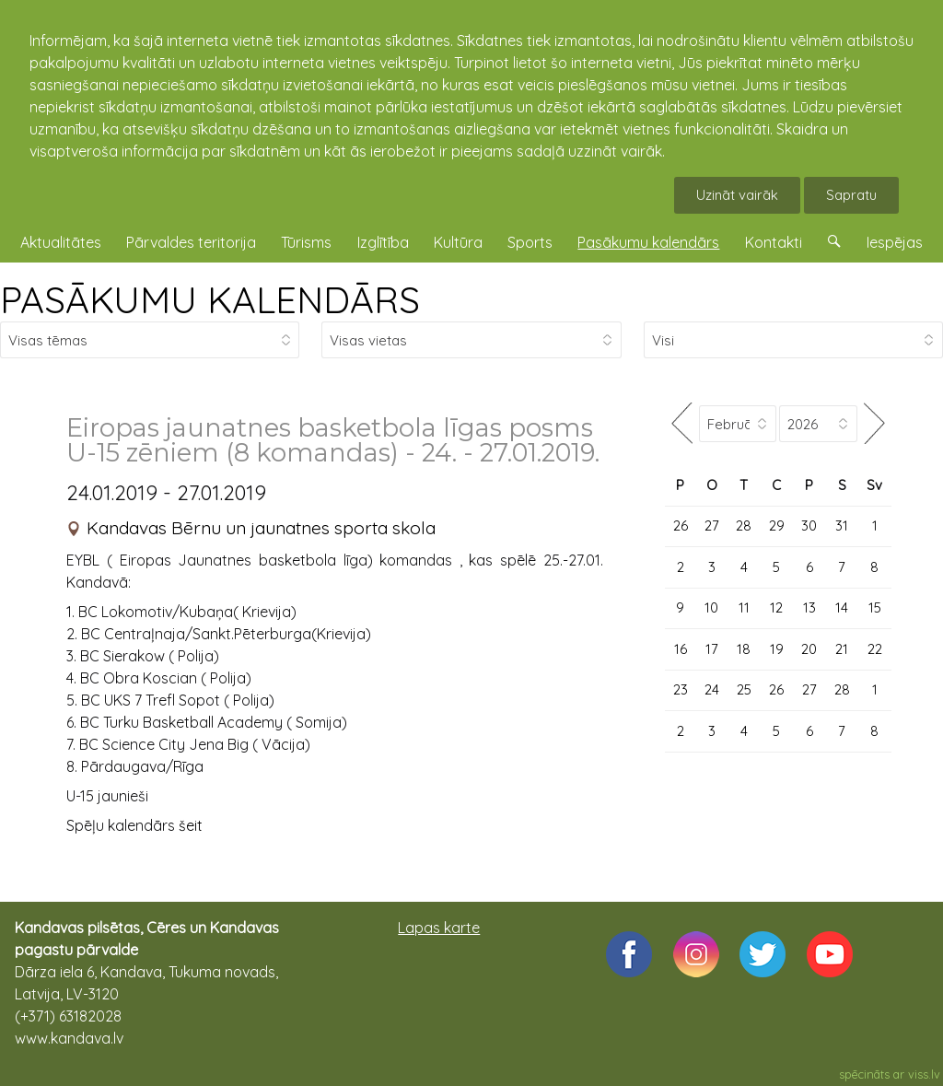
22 (874, 649)
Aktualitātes (60, 242)
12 (776, 607)
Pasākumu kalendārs (648, 242)
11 (744, 607)
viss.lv (924, 1074)
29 (777, 525)
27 (711, 525)
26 (680, 525)
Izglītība (383, 242)
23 (680, 689)
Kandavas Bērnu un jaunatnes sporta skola (261, 528)
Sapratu (851, 195)
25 (744, 689)
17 (711, 649)
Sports (530, 242)
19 (777, 649)
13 (809, 607)
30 (809, 525)
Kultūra (458, 242)
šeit (191, 825)
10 (711, 607)
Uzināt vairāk (737, 195)
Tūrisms (306, 242)
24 (711, 689)
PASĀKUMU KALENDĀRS (210, 299)
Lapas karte (439, 927)
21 (841, 649)
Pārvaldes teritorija (191, 242)
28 (743, 525)
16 (680, 649)
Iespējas (895, 242)
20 (809, 649)
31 (841, 525)
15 (874, 607)
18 (744, 649)
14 (841, 607)
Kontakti (773, 242)
